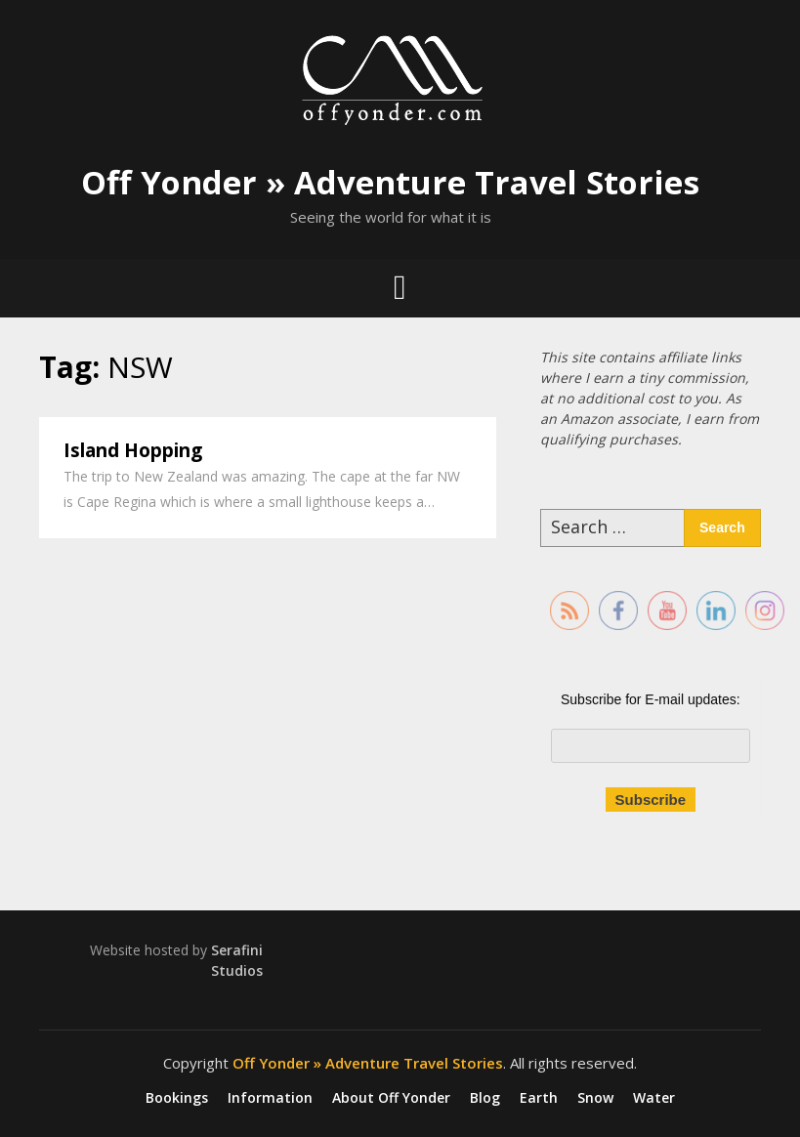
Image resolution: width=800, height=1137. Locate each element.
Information (270, 1098)
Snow (595, 1098)
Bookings (177, 1098)
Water (654, 1098)
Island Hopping (132, 450)
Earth (539, 1098)
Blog (485, 1098)
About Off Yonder (391, 1098)
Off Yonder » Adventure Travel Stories (390, 182)
